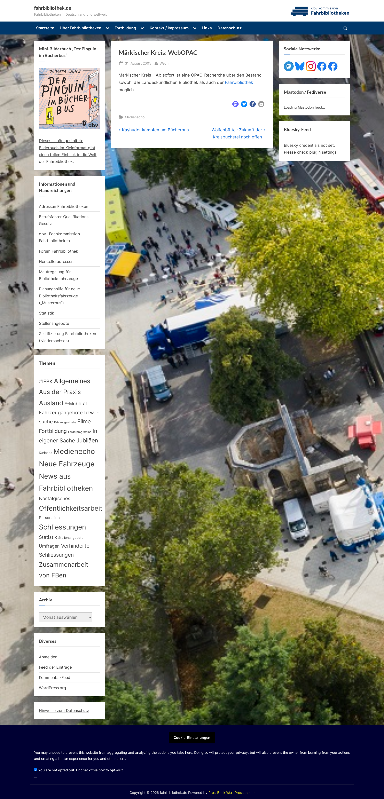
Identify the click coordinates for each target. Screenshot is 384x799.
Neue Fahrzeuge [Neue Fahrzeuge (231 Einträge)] (67, 464)
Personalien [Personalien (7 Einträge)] (49, 518)
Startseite (45, 27)
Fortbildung (125, 27)
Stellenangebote (54, 323)
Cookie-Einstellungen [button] (192, 737)
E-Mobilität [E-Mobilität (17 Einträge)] (75, 403)
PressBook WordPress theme (231, 793)
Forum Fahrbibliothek (58, 251)
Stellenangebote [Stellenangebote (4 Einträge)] (71, 538)
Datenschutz (229, 27)
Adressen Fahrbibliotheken (63, 206)
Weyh (164, 62)
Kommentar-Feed (54, 677)
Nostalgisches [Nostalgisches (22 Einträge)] (54, 498)
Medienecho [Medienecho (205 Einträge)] (74, 451)
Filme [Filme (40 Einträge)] (84, 421)
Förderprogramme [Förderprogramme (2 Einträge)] (79, 432)
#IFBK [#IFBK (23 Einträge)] (46, 381)
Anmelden (48, 656)
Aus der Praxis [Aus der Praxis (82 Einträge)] (60, 391)
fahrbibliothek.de (52, 8)
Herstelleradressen (56, 261)
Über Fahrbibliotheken (80, 27)
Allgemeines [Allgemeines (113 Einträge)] (72, 381)
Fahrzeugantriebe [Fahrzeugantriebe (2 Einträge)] (65, 422)
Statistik (46, 313)
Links (207, 27)
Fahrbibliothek (239, 82)
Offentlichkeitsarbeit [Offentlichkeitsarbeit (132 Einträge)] (70, 508)
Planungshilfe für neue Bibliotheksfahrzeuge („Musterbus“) (59, 295)
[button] (235, 104)
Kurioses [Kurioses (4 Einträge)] (45, 453)
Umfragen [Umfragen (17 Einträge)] (49, 546)
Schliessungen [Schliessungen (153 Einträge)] (62, 527)
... (35, 776)
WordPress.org (52, 687)
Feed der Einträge (55, 667)
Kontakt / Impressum (169, 27)
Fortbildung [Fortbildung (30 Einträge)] (53, 431)
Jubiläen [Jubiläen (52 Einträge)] (87, 440)
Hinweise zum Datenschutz (64, 710)
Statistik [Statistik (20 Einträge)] (48, 537)
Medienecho (134, 117)
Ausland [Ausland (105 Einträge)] (51, 403)
